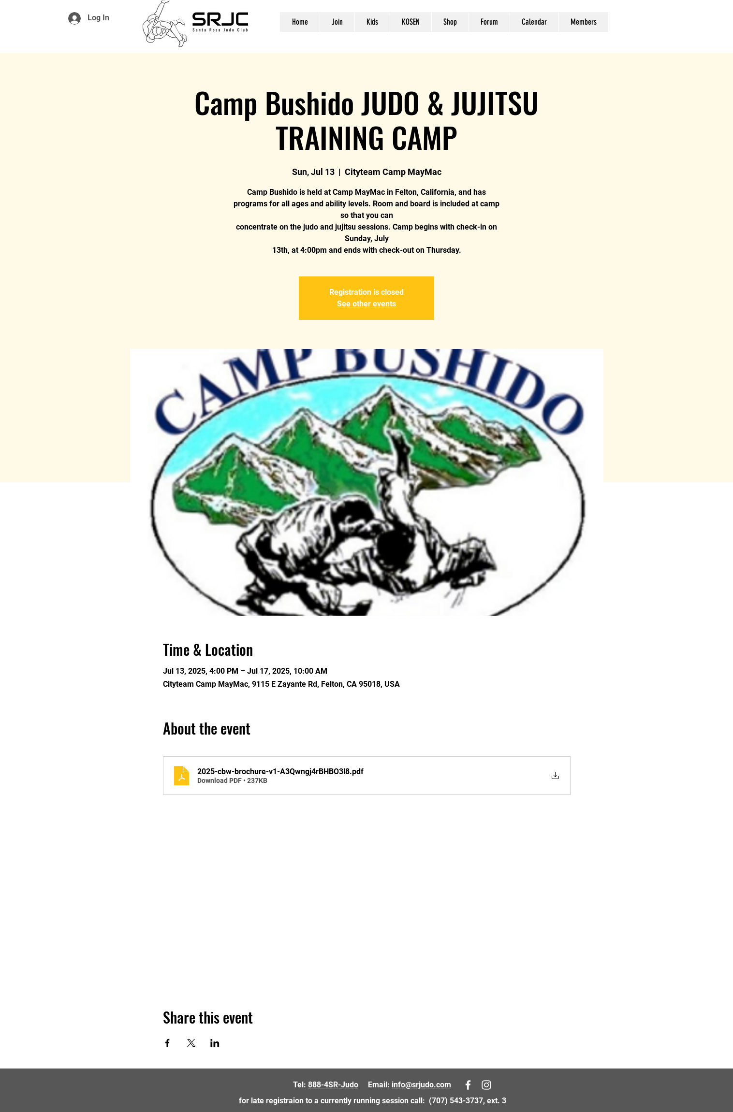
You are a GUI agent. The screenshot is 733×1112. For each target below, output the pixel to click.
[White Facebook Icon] (698, 20)
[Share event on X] (191, 1043)
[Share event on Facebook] (167, 1043)
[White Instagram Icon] (713, 20)
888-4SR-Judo (333, 1084)
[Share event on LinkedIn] (215, 1043)
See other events (366, 303)
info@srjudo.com (421, 1084)
